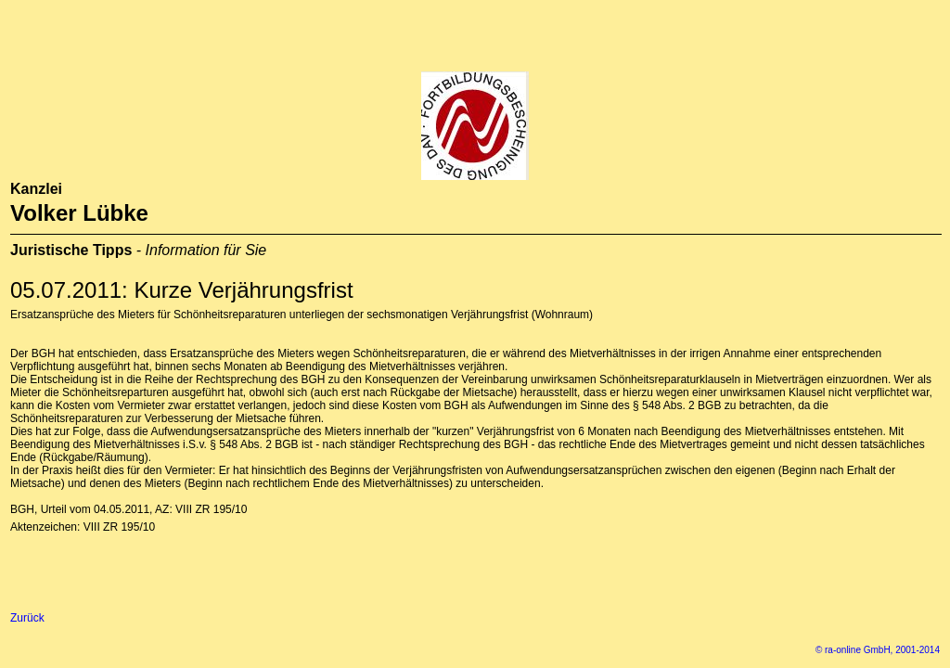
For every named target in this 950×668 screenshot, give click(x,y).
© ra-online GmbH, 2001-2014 (877, 650)
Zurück (27, 617)
